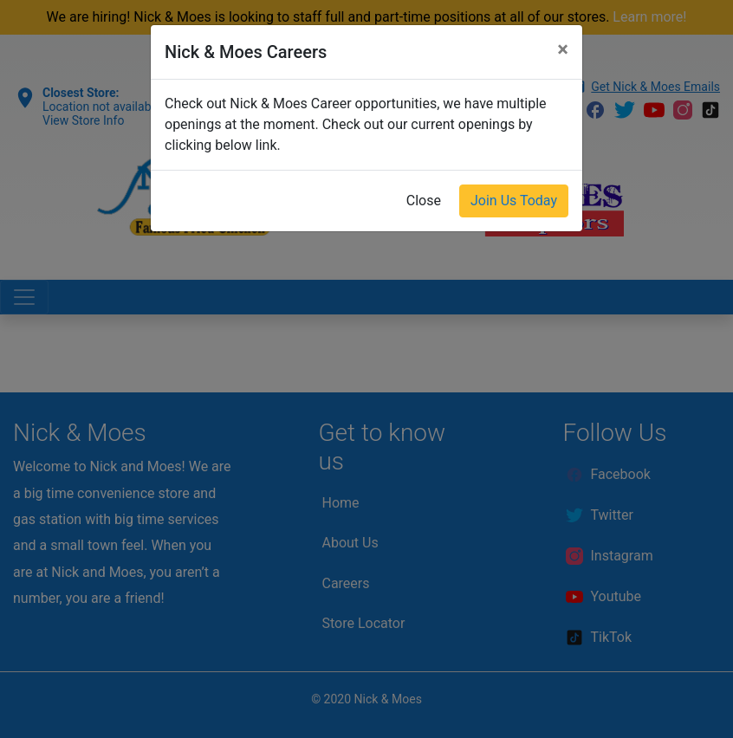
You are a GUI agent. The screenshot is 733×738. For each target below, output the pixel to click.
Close (423, 200)
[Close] (562, 49)
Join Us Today (513, 200)
